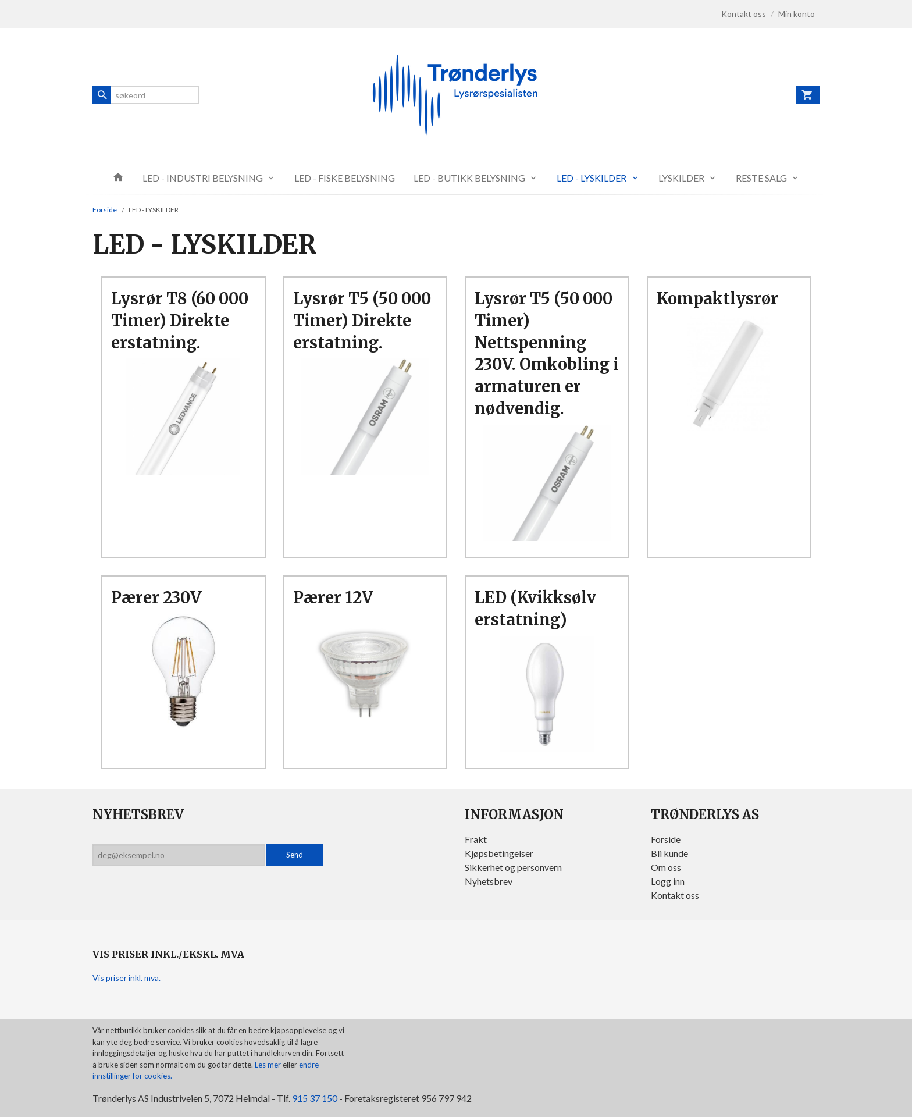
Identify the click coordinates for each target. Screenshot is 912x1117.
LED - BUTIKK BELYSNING (469, 177)
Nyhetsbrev (488, 881)
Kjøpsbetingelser (499, 853)
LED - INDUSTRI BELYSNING (202, 177)
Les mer (269, 1064)
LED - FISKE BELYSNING (344, 177)
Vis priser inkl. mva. (126, 978)
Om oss (666, 867)
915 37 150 (314, 1098)
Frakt (476, 839)
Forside (104, 209)
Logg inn (668, 881)
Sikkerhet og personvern (513, 867)
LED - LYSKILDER (591, 177)
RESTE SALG (761, 177)
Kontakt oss (675, 895)
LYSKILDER (681, 177)
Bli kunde (669, 853)
